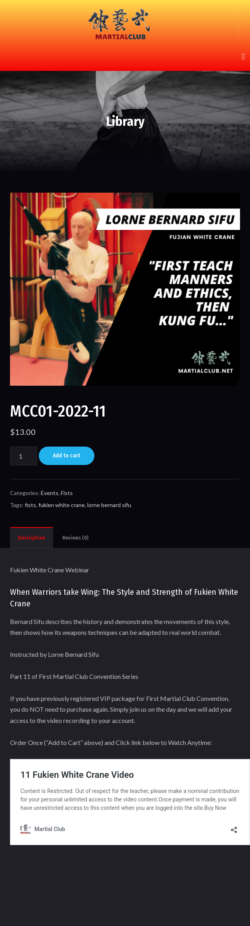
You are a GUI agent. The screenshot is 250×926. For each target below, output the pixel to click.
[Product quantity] (23, 456)
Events (49, 492)
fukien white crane (61, 504)
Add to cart (66, 455)
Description (31, 538)
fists (30, 504)
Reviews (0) (75, 538)
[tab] (31, 537)
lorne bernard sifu (109, 504)
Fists (67, 492)
